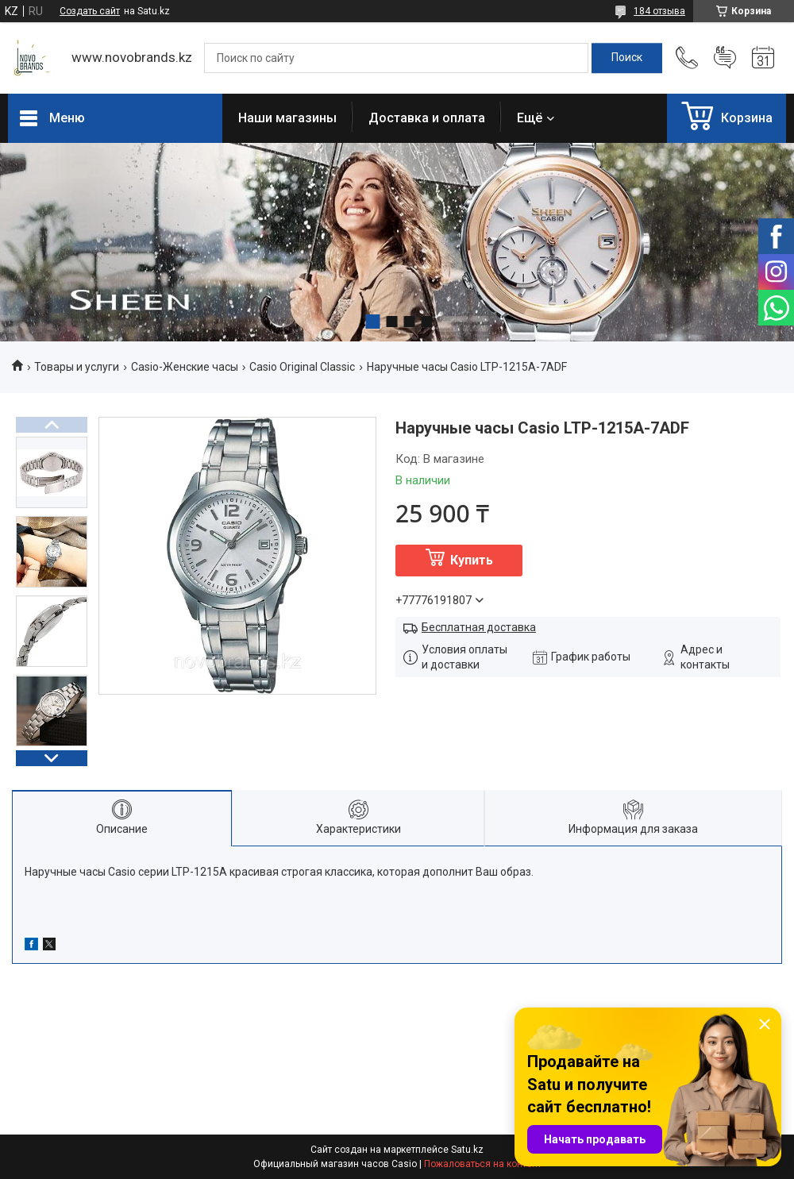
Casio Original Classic (302, 366)
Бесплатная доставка (479, 627)
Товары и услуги (76, 366)
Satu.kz (467, 1149)
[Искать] (627, 58)
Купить (471, 560)
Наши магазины (287, 117)
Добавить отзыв (725, 58)
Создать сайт (90, 11)
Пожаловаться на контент (483, 1163)
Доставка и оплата (426, 117)
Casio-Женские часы (184, 366)
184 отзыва (659, 11)
